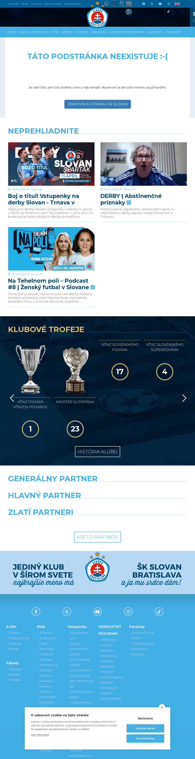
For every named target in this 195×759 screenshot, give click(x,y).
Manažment (48, 623)
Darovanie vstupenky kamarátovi (78, 698)
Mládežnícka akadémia (48, 690)
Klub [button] (23, 32)
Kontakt (45, 629)
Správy (82, 32)
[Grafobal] (67, 464)
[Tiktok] (168, 11)
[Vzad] (11, 373)
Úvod (11, 32)
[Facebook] (143, 4)
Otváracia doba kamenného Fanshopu (142, 607)
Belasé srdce (72, 4)
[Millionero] (128, 464)
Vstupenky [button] (39, 32)
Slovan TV (129, 146)
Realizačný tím (19, 596)
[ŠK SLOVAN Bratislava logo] (97, 14)
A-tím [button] (55, 32)
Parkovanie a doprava (79, 669)
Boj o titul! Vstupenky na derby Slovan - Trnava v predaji (43, 155)
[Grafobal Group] (120, 481)
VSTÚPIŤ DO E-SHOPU (142, 594)
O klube (45, 618)
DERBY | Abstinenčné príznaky (131, 155)
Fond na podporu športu (49, 701)
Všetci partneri (97, 496)
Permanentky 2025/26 (80, 620)
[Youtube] (160, 4)
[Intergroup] (74, 481)
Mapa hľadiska (80, 661)
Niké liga (36, 146)
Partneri (45, 650)
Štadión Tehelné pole (51, 669)
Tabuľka (14, 638)
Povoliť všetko (145, 738)
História (45, 591)
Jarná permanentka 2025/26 (79, 607)
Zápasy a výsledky (15, 630)
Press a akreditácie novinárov (46, 639)
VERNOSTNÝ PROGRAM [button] (127, 32)
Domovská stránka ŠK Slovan (98, 104)
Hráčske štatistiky (14, 604)
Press (25, 4)
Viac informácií (40, 734)
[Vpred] (183, 373)
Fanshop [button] (173, 32)
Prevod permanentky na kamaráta (111, 636)
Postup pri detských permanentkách (111, 652)
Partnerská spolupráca (47, 658)
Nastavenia (145, 718)
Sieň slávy (46, 607)
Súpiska (14, 591)
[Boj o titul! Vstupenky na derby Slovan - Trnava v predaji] (51, 142)
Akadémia (99, 32)
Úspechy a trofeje (47, 599)
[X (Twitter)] (152, 4)
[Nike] (97, 447)
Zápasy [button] (67, 32)
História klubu (97, 410)
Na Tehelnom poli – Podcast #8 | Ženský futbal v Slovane (51, 238)
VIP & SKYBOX (81, 629)
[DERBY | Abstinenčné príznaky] (143, 142)
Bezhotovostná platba (81, 652)
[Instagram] (168, 4)
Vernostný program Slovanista (78, 682)
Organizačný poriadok (48, 679)
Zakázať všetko (145, 728)
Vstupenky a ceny (79, 594)
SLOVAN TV (155, 32)
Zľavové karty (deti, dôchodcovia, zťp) (82, 639)
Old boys (46, 613)
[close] (162, 707)
